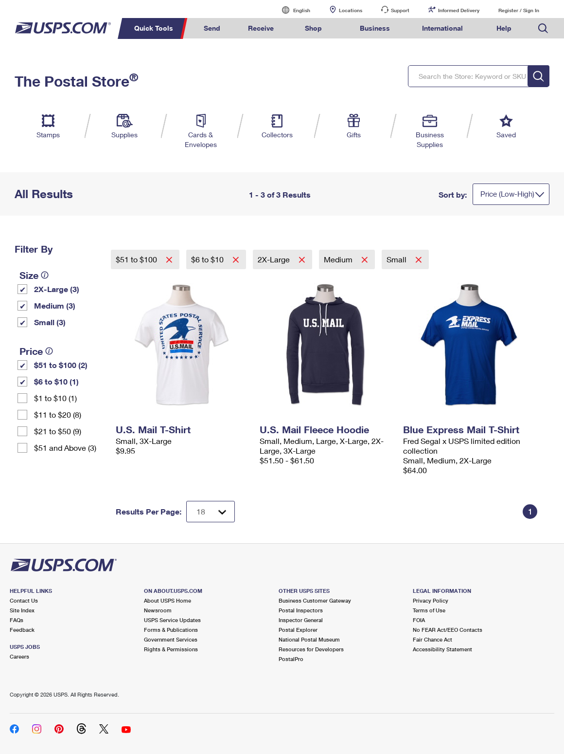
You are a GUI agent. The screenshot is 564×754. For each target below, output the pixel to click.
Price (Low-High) (507, 193)
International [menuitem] (442, 28)
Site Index (22, 610)
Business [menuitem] (375, 28)
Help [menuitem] (503, 28)
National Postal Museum (309, 639)
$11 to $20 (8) (57, 414)
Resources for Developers (311, 649)
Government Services (170, 639)
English (291, 10)
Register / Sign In (518, 10)
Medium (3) (54, 305)
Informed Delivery (458, 10)
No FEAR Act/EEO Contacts (447, 629)
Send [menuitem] (212, 28)
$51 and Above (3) (65, 447)
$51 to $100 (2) (61, 364)
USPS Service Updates (172, 620)
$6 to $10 (208, 259)
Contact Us (24, 600)
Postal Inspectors (301, 610)
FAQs (16, 620)
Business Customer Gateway (315, 600)
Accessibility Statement (442, 649)
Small (397, 259)
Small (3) (50, 322)
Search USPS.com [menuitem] (543, 28)
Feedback (22, 629)
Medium (339, 259)
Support (400, 10)
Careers (19, 656)
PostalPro (291, 659)
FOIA (419, 620)
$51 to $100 (137, 259)
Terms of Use (429, 610)
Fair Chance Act (432, 639)
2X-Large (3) (56, 289)
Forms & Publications (171, 629)
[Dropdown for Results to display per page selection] (210, 511)
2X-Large (275, 259)
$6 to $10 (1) (56, 381)
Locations (350, 10)
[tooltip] (45, 275)
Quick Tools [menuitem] (153, 28)
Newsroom (158, 610)
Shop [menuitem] (313, 28)
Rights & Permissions (171, 649)
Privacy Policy (430, 600)
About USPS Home (167, 600)
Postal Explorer (298, 629)
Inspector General (301, 620)
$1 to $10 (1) (55, 398)
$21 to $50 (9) (57, 431)
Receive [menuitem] (261, 28)
